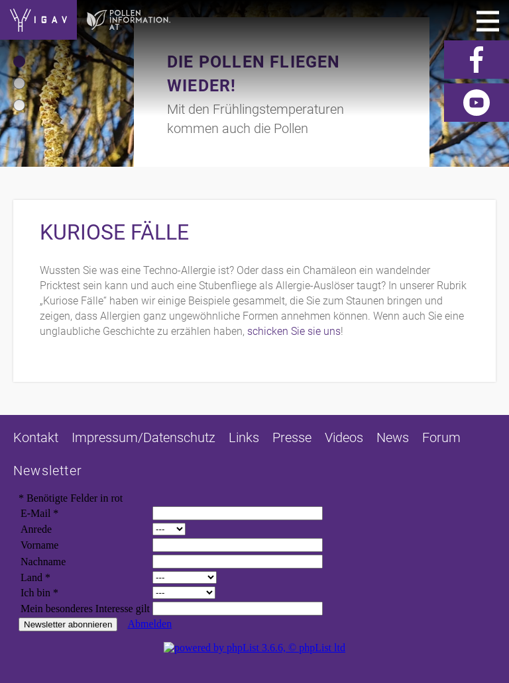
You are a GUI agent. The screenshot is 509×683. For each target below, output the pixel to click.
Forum (441, 437)
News (392, 437)
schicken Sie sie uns (294, 331)
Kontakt (35, 437)
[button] (19, 62)
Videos (344, 437)
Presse (291, 437)
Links (244, 437)
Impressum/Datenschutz (143, 437)
